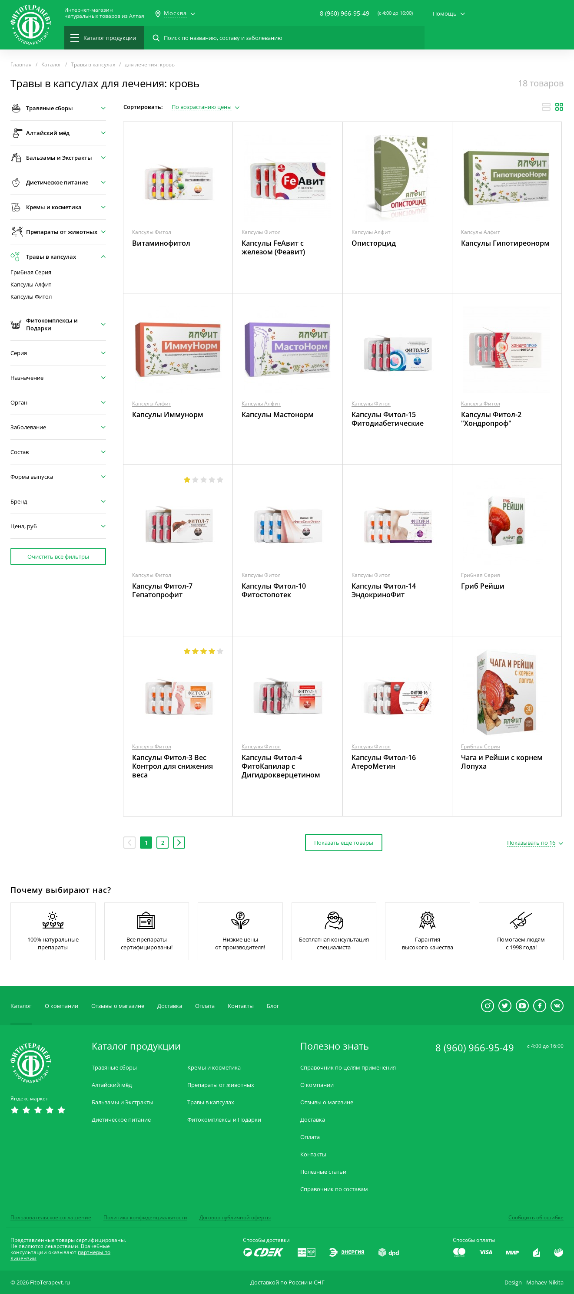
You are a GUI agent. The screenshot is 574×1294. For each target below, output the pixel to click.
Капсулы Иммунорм (167, 414)
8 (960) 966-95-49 (344, 13)
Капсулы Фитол (31, 296)
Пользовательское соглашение (50, 1217)
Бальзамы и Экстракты (122, 1102)
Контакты (241, 1006)
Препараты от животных (220, 1085)
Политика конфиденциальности (145, 1217)
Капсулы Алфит (30, 284)
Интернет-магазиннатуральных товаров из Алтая (104, 13)
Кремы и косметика (214, 1067)
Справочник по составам (334, 1189)
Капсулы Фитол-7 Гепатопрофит (162, 590)
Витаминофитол (161, 243)
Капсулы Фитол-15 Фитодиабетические (388, 419)
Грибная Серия (30, 272)
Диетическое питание (121, 1119)
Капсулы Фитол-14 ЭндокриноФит (384, 590)
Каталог (21, 1006)
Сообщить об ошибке (536, 1217)
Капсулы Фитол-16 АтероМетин (384, 762)
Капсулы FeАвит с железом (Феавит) (273, 247)
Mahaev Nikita (545, 1282)
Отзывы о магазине (117, 1006)
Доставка (169, 1006)
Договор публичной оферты (235, 1217)
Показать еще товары (343, 842)
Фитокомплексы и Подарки (224, 1119)
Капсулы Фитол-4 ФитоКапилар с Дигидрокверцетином (281, 766)
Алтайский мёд (112, 1085)
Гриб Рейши (482, 586)
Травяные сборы (114, 1067)
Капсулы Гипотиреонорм (505, 243)
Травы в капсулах (210, 1102)
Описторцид (374, 243)
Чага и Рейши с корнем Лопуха (502, 762)
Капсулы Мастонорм (278, 414)
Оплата (205, 1006)
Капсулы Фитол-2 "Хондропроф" (491, 419)
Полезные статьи (323, 1171)
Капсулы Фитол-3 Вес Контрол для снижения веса (172, 766)
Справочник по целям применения (348, 1067)
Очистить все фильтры (58, 556)
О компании (61, 1006)
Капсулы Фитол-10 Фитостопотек (274, 590)
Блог (273, 1006)
